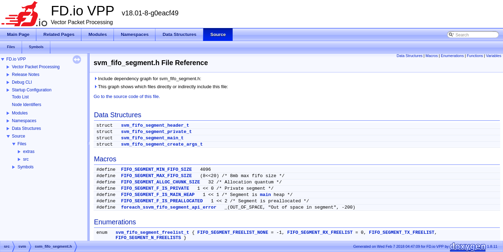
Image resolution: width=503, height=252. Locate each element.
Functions (475, 56)
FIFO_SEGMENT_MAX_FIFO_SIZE (156, 175)
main (265, 194)
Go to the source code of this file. (127, 96)
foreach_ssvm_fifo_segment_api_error (168, 207)
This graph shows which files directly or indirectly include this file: (161, 86)
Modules (20, 113)
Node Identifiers (26, 104)
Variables (493, 56)
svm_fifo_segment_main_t (152, 138)
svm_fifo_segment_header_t (155, 125)
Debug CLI (22, 82)
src (26, 159)
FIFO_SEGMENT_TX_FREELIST (401, 232)
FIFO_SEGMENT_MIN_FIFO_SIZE (156, 169)
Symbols (25, 166)
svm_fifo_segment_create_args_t (162, 144)
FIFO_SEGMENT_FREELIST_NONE (232, 232)
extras (29, 151)
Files (21, 143)
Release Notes (25, 74)
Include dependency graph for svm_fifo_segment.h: (147, 78)
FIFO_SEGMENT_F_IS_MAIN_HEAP (158, 194)
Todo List (20, 96)
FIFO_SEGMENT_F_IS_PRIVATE (155, 188)
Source (18, 136)
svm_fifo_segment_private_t (156, 131)
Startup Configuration (31, 90)
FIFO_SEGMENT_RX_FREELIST (319, 232)
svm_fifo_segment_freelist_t (152, 232)
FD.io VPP (16, 59)
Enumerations (452, 56)
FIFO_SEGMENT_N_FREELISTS (148, 237)
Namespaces (24, 120)
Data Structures (26, 128)
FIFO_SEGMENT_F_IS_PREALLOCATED (162, 201)
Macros (431, 56)
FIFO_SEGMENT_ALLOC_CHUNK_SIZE (160, 182)
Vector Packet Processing (36, 66)
